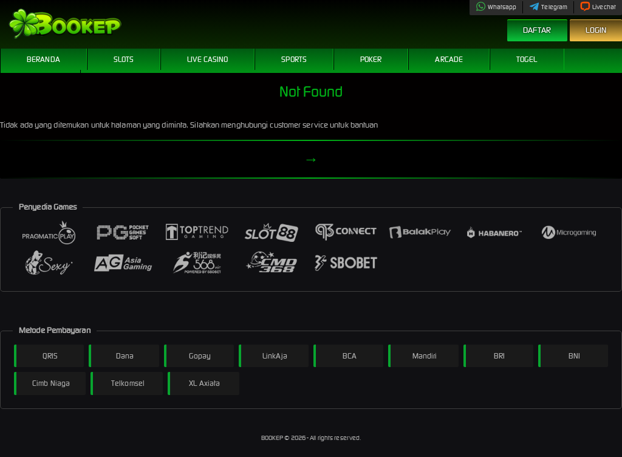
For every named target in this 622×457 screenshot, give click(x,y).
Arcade (449, 59)
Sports (294, 59)
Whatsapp (496, 7)
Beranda (43, 59)
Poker (371, 59)
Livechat (598, 7)
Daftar (537, 30)
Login (596, 30)
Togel (527, 59)
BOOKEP (273, 438)
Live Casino (207, 59)
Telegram (548, 7)
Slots (124, 59)
